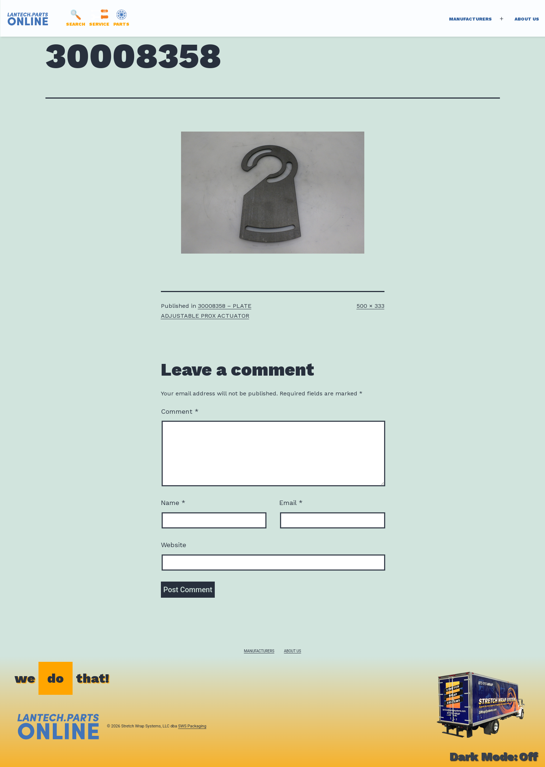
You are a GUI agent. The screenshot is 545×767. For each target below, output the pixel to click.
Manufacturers (470, 19)
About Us (527, 19)
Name (173, 502)
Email (291, 502)
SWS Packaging (192, 726)
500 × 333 (370, 305)
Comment (180, 411)
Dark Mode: (493, 756)
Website (173, 545)
